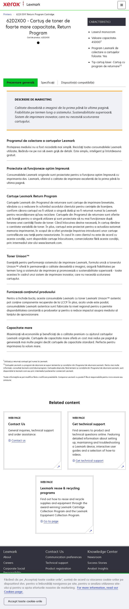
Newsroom (94, 557)
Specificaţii (47, 82)
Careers (8, 563)
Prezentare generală (20, 82)
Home (43, 4)
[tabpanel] (64, 221)
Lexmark (10, 551)
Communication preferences (64, 557)
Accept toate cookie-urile (25, 601)
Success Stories (97, 563)
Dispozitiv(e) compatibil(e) (77, 82)
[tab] (20, 82)
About (7, 557)
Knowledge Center (103, 551)
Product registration (58, 568)
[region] (64, 591)
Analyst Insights (98, 568)
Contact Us (55, 551)
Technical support (57, 563)
